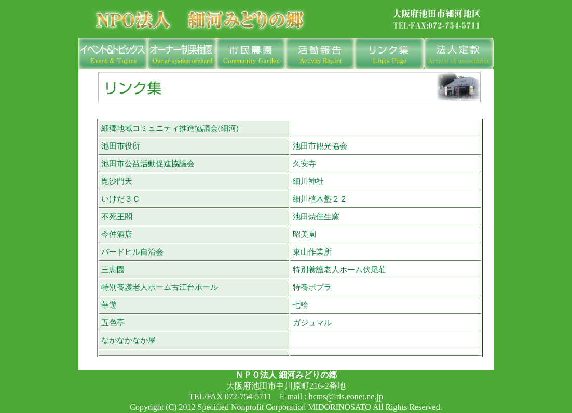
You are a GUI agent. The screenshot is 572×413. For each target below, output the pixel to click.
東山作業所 (312, 251)
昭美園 (304, 234)
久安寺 (304, 163)
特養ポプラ (312, 287)
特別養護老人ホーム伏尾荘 (339, 269)
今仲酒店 (116, 234)
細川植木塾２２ (320, 198)
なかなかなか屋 (128, 340)
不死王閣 (116, 216)
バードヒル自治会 (132, 251)
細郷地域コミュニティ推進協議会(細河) (170, 128)
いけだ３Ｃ (120, 198)
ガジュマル (312, 322)
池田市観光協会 (320, 145)
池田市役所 (120, 145)
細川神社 (308, 181)
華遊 (109, 304)
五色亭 (113, 322)
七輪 (300, 304)
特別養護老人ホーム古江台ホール (159, 287)
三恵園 (113, 269)
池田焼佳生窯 (316, 216)
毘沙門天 (116, 181)
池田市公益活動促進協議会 (148, 163)
